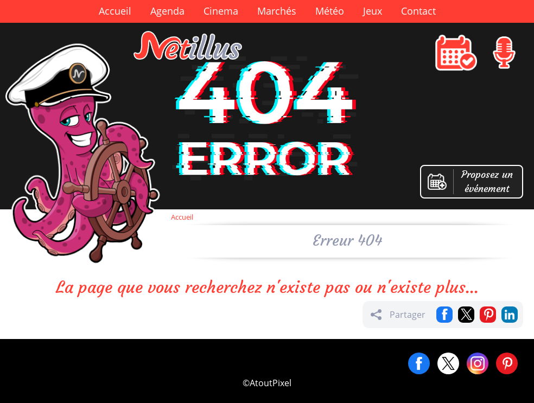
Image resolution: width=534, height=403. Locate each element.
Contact (418, 10)
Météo (329, 10)
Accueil (115, 10)
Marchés (276, 10)
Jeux (372, 10)
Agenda (167, 10)
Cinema (221, 10)
